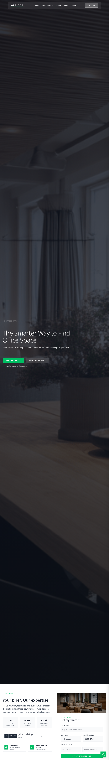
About (59, 5)
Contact (74, 5)
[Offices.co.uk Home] (18, 5)
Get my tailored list (81, 756)
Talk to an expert (37, 360)
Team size (64, 735)
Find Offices (47, 5)
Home (37, 5)
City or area (65, 726)
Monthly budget (88, 735)
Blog (66, 5)
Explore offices (13, 360)
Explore (91, 5)
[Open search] (103, 754)
